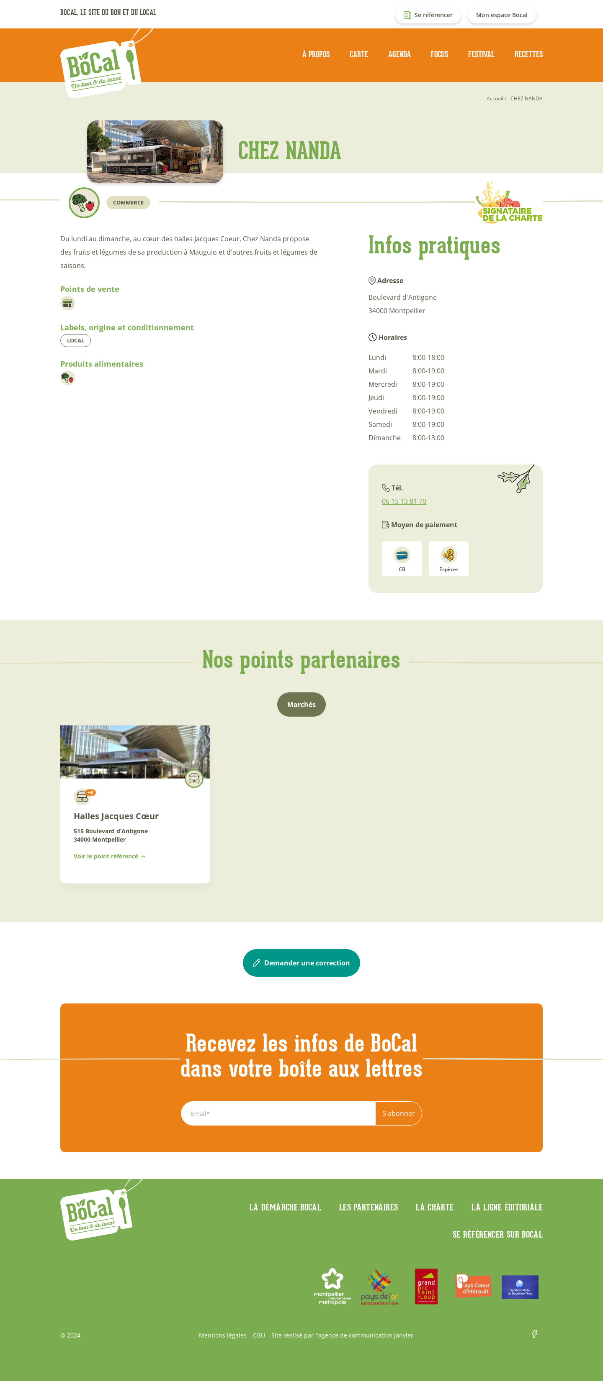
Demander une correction (301, 963)
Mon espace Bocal (502, 15)
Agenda (399, 54)
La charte (435, 1207)
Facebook (537, 1335)
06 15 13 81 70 (404, 501)
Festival (481, 54)
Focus (439, 54)
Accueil (495, 98)
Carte (359, 54)
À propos (316, 54)
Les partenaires (368, 1207)
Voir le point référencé (106, 856)
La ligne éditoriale (507, 1207)
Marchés (301, 704)
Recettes (529, 54)
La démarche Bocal (285, 1207)
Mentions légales (223, 1335)
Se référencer (434, 15)
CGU (259, 1335)
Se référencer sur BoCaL (498, 1234)
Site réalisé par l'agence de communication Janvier (342, 1335)
